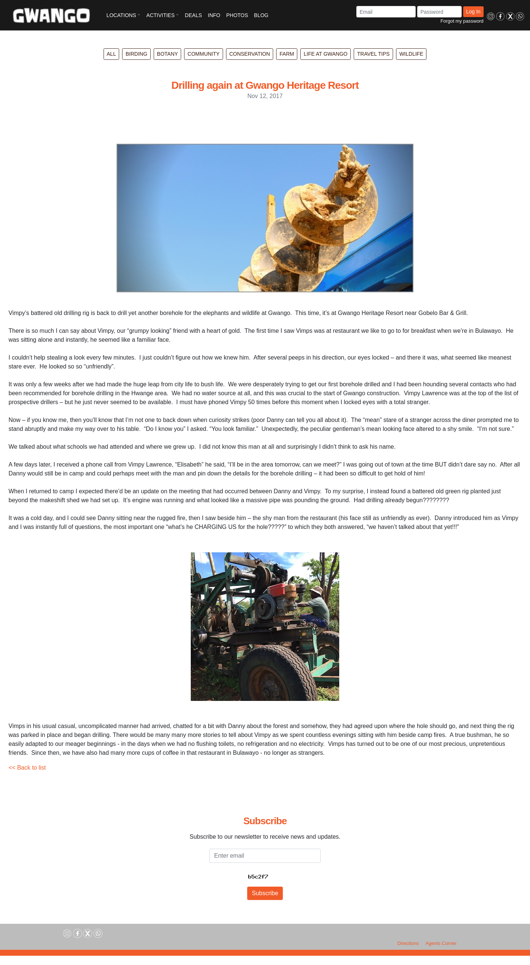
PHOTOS (237, 15)
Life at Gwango (325, 54)
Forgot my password (462, 21)
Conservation (249, 54)
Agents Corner (441, 943)
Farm (286, 54)
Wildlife (411, 54)
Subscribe (265, 893)
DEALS (193, 15)
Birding (136, 54)
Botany (167, 54)
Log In (473, 11)
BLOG (261, 15)
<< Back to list (27, 767)
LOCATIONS (121, 15)
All (111, 54)
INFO (214, 15)
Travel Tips (373, 54)
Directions (408, 943)
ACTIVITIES (160, 15)
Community (203, 54)
